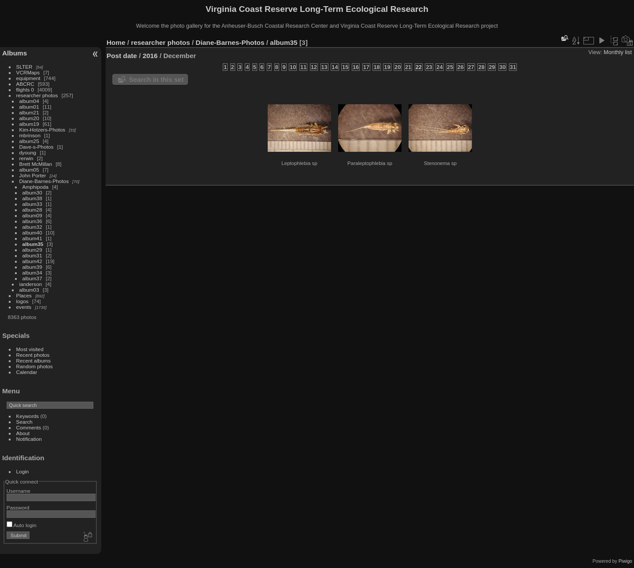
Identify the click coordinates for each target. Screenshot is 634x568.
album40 (32, 232)
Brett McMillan (35, 164)
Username (18, 491)
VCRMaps (28, 72)
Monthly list (618, 52)
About (23, 433)
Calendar (26, 372)
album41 (32, 238)
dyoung (28, 152)
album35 (33, 244)
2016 (150, 55)
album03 (29, 290)
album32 (32, 227)
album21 (29, 112)
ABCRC (25, 84)
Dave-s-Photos (36, 147)
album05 (29, 169)
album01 (29, 107)
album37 (32, 278)
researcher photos (37, 95)
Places (24, 295)
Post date (122, 55)
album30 (32, 192)
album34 (32, 272)
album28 (32, 210)
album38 (32, 198)
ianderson (30, 284)
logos (22, 301)
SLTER (24, 67)
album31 (32, 255)
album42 (32, 261)
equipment (28, 78)
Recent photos (33, 355)
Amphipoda (35, 187)
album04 (29, 101)
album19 (29, 124)
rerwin (26, 158)
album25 (29, 141)
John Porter (32, 175)
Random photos (34, 366)
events (24, 307)
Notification (29, 439)
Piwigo (625, 561)
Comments (28, 427)
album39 (32, 267)
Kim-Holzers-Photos (42, 129)
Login (22, 471)
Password (18, 507)
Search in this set (156, 79)
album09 (32, 215)
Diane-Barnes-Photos (44, 181)
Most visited (30, 349)
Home (116, 42)
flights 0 (25, 89)
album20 (29, 118)
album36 (32, 221)
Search (24, 422)
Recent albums (33, 360)
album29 (32, 250)
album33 (32, 204)
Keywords (27, 416)
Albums (14, 53)
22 (419, 67)
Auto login (22, 525)
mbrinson (30, 135)
